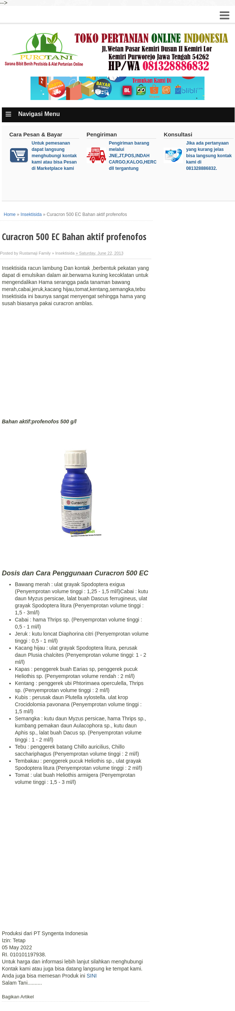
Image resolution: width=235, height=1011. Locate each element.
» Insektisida (63, 253)
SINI (92, 976)
